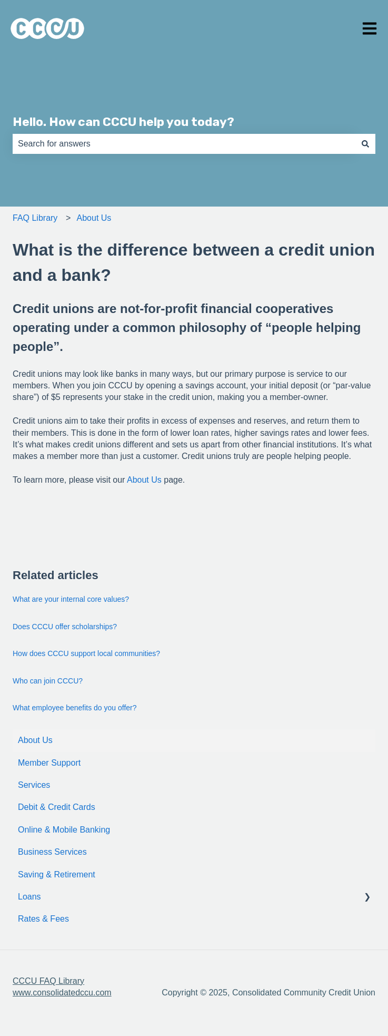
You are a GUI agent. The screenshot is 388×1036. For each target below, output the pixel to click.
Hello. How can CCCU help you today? (123, 121)
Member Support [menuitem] (49, 762)
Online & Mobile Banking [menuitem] (64, 829)
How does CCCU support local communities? (86, 653)
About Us (94, 217)
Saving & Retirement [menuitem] (56, 874)
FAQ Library (35, 217)
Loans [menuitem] (29, 896)
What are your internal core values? (71, 599)
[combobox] (184, 144)
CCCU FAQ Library (48, 980)
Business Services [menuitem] (52, 851)
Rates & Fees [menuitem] (43, 918)
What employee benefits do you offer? (75, 707)
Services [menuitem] (34, 784)
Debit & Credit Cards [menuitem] (56, 807)
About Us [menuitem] (35, 740)
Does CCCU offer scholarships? (65, 626)
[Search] (365, 144)
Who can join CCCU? (48, 681)
